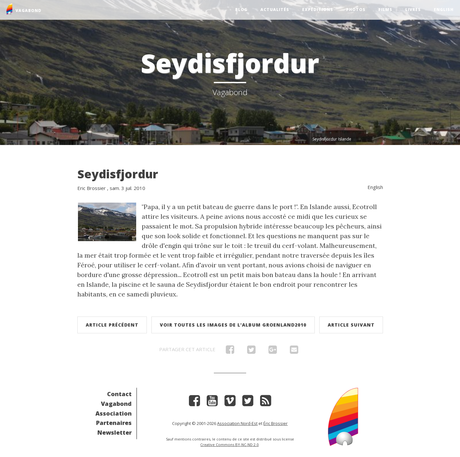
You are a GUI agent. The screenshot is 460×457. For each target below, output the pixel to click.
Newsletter (114, 432)
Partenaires (114, 423)
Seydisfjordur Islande (331, 139)
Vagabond (116, 403)
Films (385, 9)
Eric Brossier (91, 188)
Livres (413, 9)
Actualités (274, 9)
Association (113, 413)
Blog (241, 9)
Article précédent (112, 325)
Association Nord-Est (237, 423)
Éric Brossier (275, 423)
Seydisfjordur (117, 174)
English (444, 9)
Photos (356, 9)
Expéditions (317, 9)
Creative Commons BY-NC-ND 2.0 (229, 444)
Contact (119, 394)
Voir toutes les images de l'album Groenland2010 (233, 325)
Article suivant (351, 325)
